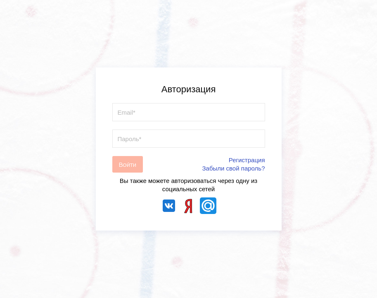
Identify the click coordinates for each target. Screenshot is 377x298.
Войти (127, 164)
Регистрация (247, 159)
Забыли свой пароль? (233, 168)
